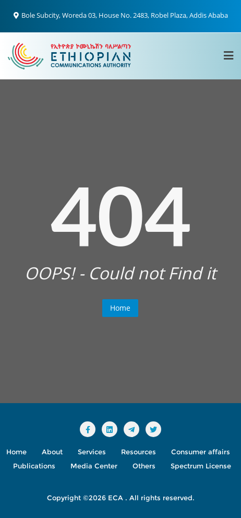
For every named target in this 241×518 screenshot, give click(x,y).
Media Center (93, 466)
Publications (34, 466)
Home (120, 308)
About (52, 452)
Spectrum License (201, 466)
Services (92, 452)
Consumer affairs (200, 452)
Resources (138, 452)
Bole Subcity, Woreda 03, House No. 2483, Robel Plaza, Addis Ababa (121, 15)
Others (143, 466)
